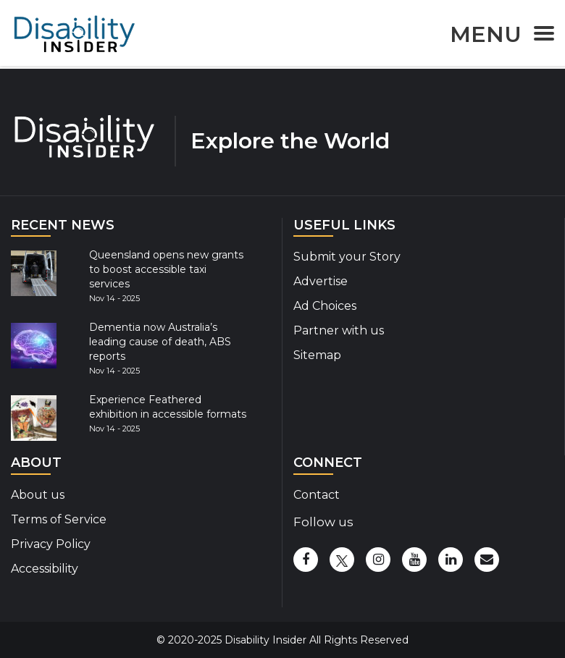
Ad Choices (324, 306)
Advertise (320, 281)
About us (37, 495)
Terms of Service (58, 519)
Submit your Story (347, 256)
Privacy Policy (51, 544)
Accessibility (44, 568)
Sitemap (317, 355)
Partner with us (338, 330)
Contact (316, 495)
